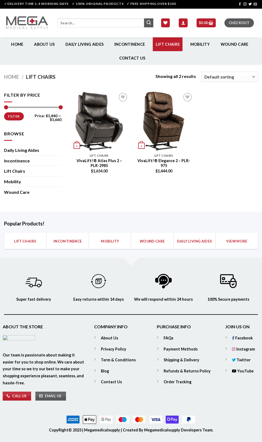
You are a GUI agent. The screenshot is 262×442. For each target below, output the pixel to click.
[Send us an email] (255, 4)
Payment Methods (181, 349)
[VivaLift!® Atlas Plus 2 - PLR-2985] (99, 121)
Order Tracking (177, 381)
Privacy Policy (113, 349)
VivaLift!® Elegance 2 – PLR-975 (163, 163)
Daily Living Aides (84, 44)
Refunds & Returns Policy (187, 371)
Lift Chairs (168, 44)
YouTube (243, 371)
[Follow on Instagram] (245, 4)
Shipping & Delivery (181, 360)
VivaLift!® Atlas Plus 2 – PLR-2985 (99, 163)
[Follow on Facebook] (239, 4)
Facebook (242, 338)
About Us (44, 44)
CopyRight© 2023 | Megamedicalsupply (85, 430)
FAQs (168, 338)
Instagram (243, 349)
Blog (105, 371)
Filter (13, 116)
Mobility (200, 44)
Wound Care (234, 44)
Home (17, 44)
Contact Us (132, 58)
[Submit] (148, 23)
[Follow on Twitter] (250, 4)
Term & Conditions (118, 360)
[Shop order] (229, 77)
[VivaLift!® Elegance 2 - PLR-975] (163, 121)
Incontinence (129, 44)
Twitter (241, 360)
